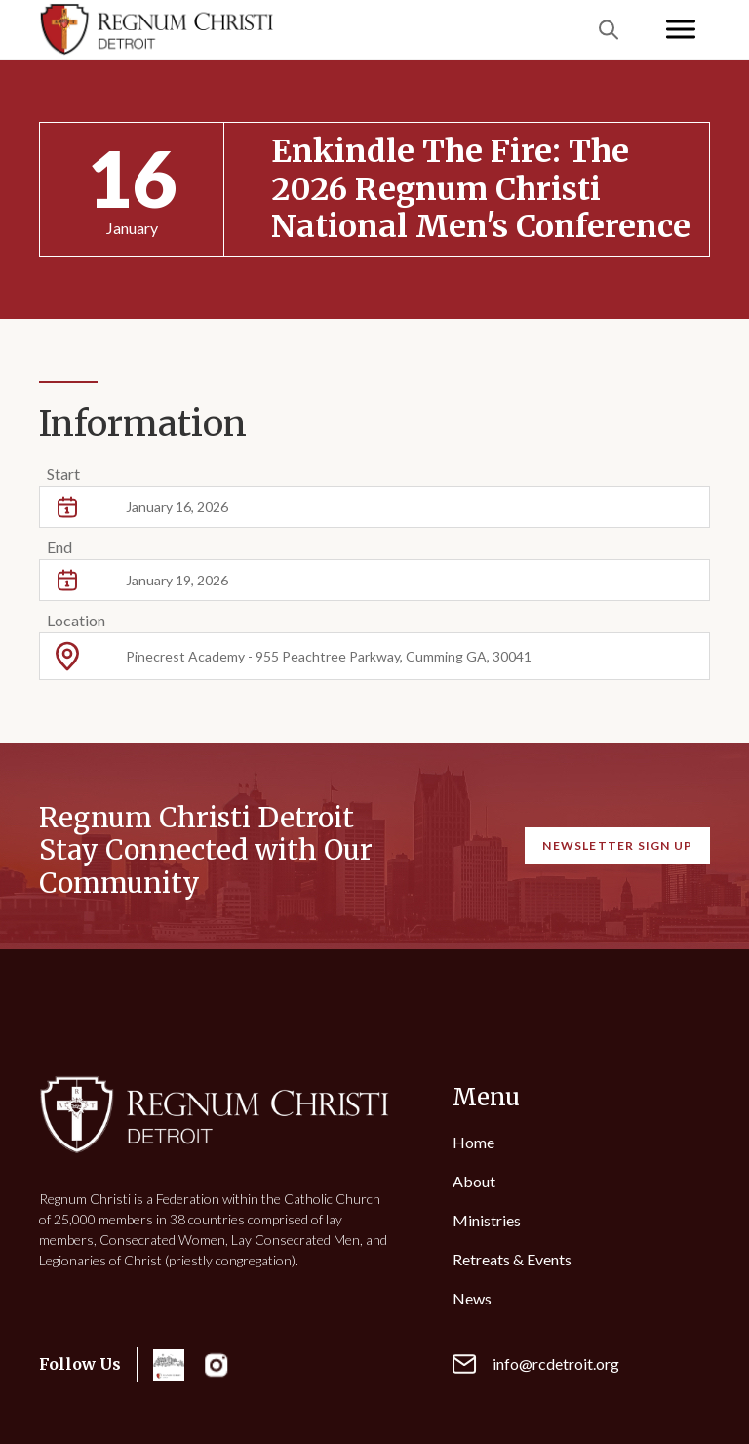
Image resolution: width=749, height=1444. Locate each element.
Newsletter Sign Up (617, 845)
